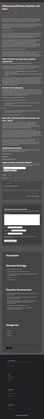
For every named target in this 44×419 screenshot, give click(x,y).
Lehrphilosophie (10, 396)
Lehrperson (16, 177)
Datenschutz (10, 408)
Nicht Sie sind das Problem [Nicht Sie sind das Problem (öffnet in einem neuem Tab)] (7, 159)
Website (6, 233)
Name (5, 227)
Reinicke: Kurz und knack (33, 196)
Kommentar (7, 213)
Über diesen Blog (11, 376)
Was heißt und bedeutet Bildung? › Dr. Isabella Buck (17, 300)
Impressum (10, 406)
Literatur (9, 333)
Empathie (10, 177)
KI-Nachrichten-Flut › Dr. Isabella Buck (15, 305)
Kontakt (9, 380)
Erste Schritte (10, 391)
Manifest (4, 156)
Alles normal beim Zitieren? (11, 186)
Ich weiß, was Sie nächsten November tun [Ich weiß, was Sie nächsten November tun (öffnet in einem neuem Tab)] (10, 150)
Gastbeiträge (10, 378)
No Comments (25, 12)
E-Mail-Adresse (7, 230)
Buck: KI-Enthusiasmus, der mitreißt (14, 269)
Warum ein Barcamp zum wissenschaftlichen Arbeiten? (18, 271)
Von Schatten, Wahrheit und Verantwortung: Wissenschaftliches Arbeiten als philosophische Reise (21, 302)
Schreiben (28, 177)
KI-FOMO (9, 277)
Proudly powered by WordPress (22, 415)
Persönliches (22, 177)
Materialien (9, 335)
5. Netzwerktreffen (11, 279)
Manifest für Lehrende (12, 393)
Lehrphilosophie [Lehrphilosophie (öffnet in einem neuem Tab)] (5, 154)
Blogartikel (10, 175)
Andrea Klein (6, 12)
